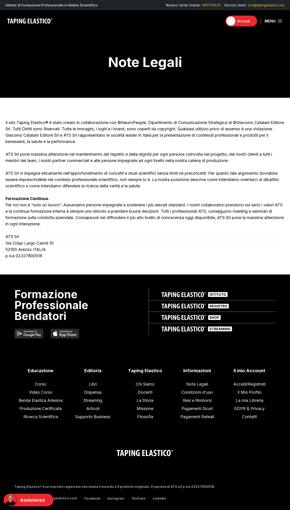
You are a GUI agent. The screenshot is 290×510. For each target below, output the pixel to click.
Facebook (92, 498)
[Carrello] (217, 21)
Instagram (115, 498)
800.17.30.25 (211, 5)
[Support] (28, 500)
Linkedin (159, 498)
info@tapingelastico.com (266, 5)
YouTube (138, 498)
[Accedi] (241, 21)
